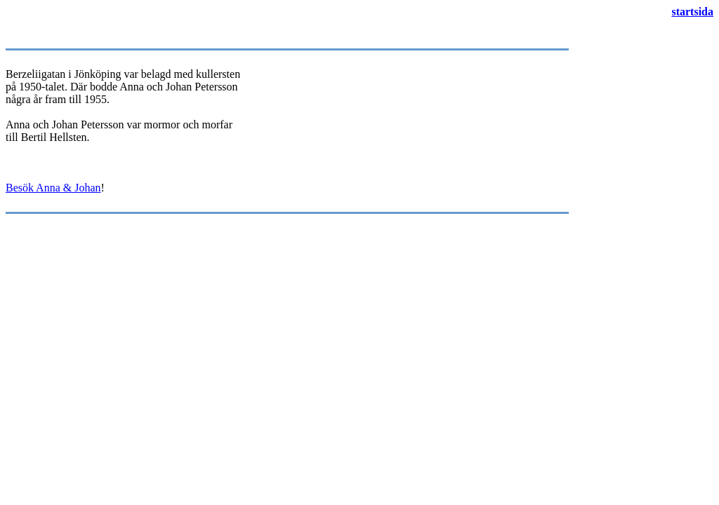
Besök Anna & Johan (53, 188)
